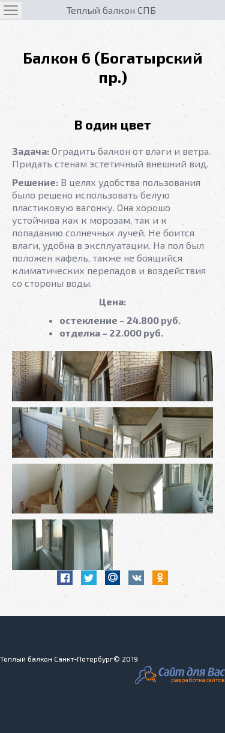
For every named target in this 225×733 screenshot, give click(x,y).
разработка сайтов (198, 679)
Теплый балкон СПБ (111, 10)
